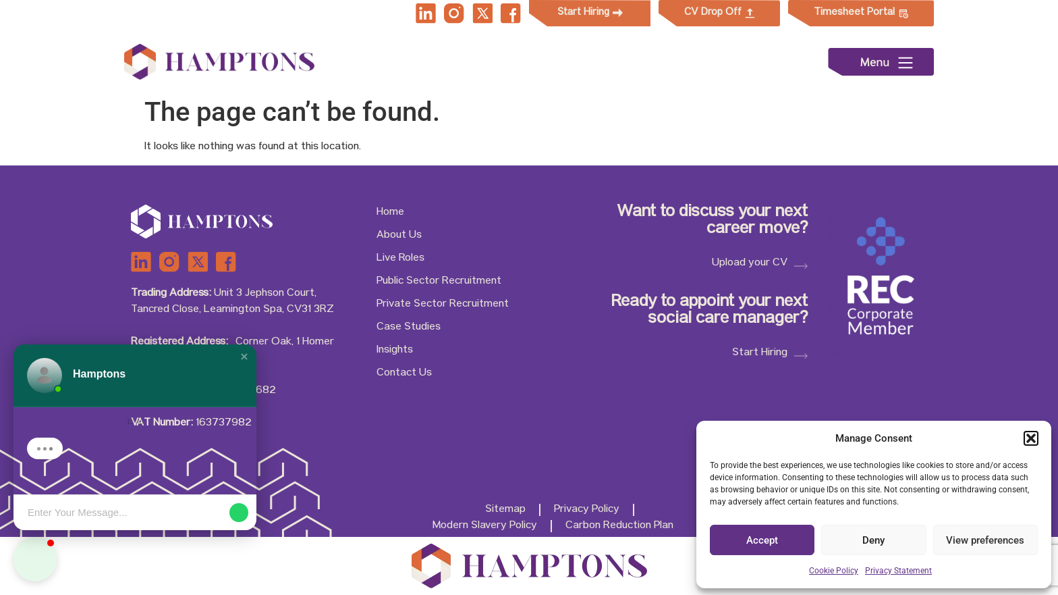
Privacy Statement (898, 570)
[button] (1031, 438)
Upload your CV (749, 263)
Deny (873, 540)
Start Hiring (759, 353)
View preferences (985, 540)
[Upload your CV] (801, 266)
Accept (762, 540)
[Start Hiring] (801, 356)
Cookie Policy (833, 570)
